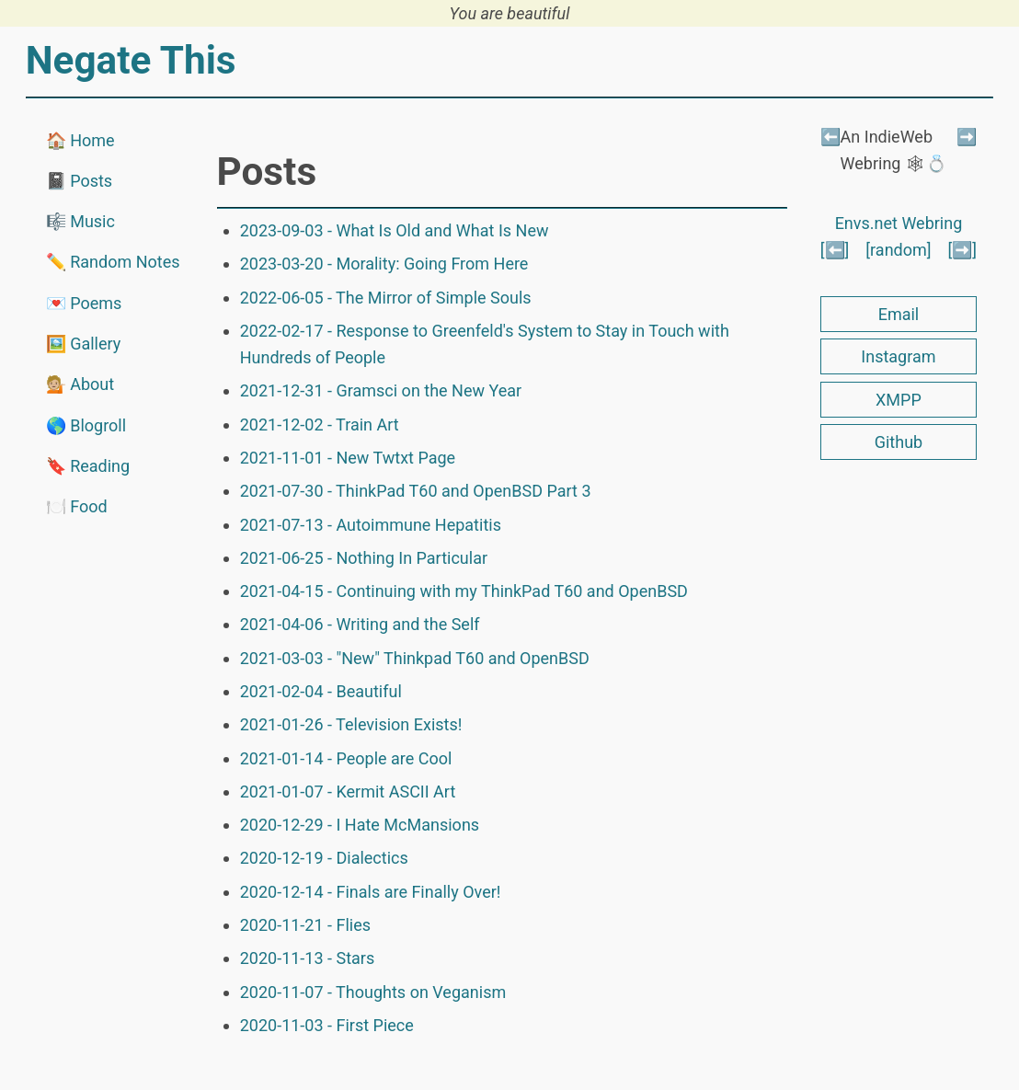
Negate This (131, 60)
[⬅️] (835, 249)
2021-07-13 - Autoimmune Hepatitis (370, 524)
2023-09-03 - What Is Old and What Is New (394, 230)
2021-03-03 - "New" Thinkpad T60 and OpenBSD (415, 658)
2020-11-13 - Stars (307, 958)
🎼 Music (80, 221)
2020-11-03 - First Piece (327, 1025)
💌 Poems (84, 303)
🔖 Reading (88, 466)
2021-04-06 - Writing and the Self (360, 624)
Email (899, 314)
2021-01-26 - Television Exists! (351, 724)
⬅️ (830, 136)
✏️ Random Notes (113, 261)
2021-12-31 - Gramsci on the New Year (380, 390)
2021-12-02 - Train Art (319, 424)
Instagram (898, 356)
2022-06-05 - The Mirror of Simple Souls (386, 297)
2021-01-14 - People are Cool (346, 758)
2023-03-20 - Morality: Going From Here (384, 263)
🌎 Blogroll (86, 425)
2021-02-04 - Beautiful (321, 691)
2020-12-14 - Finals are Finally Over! (370, 891)
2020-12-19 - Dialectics (324, 857)
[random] (898, 249)
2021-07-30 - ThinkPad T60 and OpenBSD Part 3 (415, 490)
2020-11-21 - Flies (305, 925)
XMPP (899, 399)
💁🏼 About (80, 384)
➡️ (966, 136)
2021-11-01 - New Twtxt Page (347, 457)
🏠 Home (80, 140)
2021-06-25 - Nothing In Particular (363, 558)
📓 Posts (79, 180)
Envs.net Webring (899, 223)
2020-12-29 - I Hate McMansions (359, 824)
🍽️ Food (77, 506)
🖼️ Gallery (83, 343)
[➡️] (963, 249)
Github (898, 442)
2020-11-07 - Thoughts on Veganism (373, 992)
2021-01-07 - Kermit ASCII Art (348, 791)
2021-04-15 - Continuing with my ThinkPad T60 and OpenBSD (464, 591)
